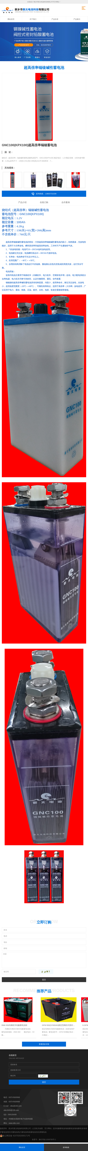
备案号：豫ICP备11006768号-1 (44, 1141)
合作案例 (65, 202)
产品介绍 (22, 202)
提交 (44, 980)
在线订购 (44, 202)
